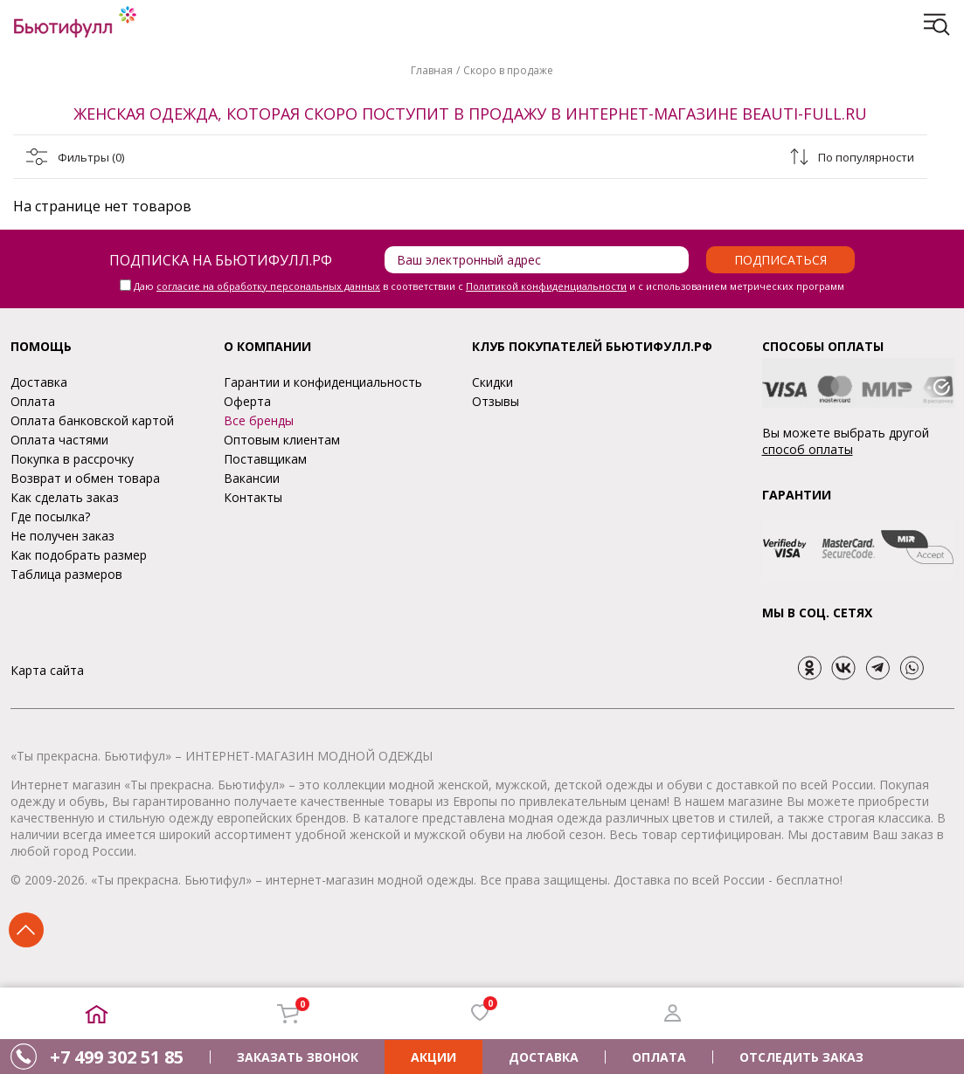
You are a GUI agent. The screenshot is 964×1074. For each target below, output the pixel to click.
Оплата (32, 401)
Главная (432, 70)
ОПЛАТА (659, 1057)
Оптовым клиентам (282, 439)
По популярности (866, 157)
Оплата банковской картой (92, 420)
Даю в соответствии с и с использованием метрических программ (489, 286)
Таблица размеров (66, 574)
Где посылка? (50, 516)
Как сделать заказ (64, 497)
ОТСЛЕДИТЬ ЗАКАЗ (801, 1057)
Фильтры (91, 157)
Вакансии (252, 478)
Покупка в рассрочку (72, 459)
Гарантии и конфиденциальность (323, 382)
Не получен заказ (62, 535)
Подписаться (780, 259)
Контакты (253, 497)
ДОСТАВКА (544, 1057)
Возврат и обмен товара (85, 478)
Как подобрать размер (78, 555)
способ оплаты (807, 449)
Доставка (38, 382)
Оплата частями (59, 439)
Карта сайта (47, 670)
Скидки (492, 382)
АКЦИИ (433, 1057)
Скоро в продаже (508, 70)
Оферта (247, 401)
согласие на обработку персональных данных (268, 286)
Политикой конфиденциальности (546, 286)
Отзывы (495, 401)
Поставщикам (265, 459)
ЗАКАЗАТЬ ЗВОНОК (297, 1057)
